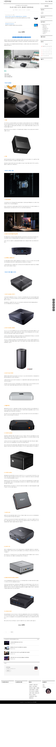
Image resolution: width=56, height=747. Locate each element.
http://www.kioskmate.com (9, 22)
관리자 (42, 12)
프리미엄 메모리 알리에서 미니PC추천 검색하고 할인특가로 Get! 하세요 (17, 17)
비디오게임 (45, 29)
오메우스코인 (37, 707)
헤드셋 (36, 710)
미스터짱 (35, 716)
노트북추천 (36, 705)
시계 (30, 705)
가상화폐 (37, 702)
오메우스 (30, 700)
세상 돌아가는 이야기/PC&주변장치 (21, 5)
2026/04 (46, 44)
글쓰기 (42, 13)
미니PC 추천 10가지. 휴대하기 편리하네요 (21, 7)
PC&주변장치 (45, 28)
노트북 (30, 707)
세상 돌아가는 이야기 (45, 24)
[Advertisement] (21, 635)
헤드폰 (33, 707)
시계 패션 (44, 32)
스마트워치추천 (31, 710)
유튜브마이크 (31, 712)
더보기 (40, 696)
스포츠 (44, 33)
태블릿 (34, 702)
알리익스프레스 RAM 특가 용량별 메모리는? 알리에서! (16, 16)
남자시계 (32, 705)
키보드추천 (31, 702)
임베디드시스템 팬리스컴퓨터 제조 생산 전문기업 (13, 25)
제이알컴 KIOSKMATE (9, 23)
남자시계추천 (35, 700)
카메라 (44, 25)
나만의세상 (7, 1)
